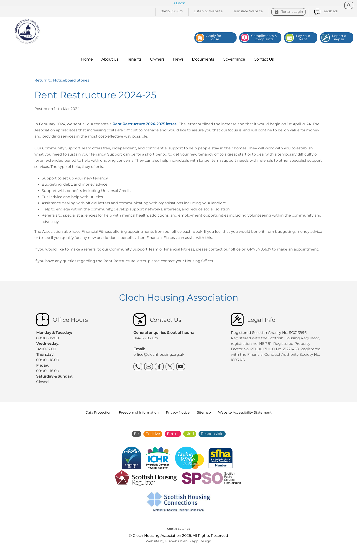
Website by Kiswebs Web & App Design (178, 541)
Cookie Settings (178, 528)
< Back (179, 3)
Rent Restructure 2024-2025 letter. (144, 124)
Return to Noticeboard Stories (61, 80)
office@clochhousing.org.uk (158, 354)
